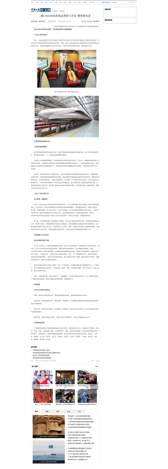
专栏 (74, 2)
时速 (42, 361)
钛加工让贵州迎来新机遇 (41, 355)
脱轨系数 (53, 361)
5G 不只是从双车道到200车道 (78, 454)
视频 (70, 2)
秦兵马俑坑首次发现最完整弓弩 (49, 436)
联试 (45, 361)
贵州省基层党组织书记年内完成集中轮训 (46, 353)
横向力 (48, 361)
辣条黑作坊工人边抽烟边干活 (78, 459)
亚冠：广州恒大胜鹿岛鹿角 (43, 404)
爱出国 (85, 2)
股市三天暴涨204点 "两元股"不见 (79, 440)
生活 (60, 2)
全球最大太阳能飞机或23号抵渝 (78, 432)
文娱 (56, 2)
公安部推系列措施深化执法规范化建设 (81, 421)
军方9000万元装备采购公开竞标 (78, 424)
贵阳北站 (37, 361)
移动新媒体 (107, 2)
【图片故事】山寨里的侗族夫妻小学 (65, 386)
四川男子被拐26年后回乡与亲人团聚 (87, 386)
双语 (79, 2)
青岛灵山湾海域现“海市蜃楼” (49, 462)
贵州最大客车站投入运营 (41, 350)
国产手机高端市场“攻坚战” (77, 435)
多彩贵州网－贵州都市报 (38, 21)
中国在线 (54, 11)
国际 (41, 2)
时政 (37, 2)
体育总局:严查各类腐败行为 (77, 451)
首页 (32, 2)
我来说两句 (96, 21)
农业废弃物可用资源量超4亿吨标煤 (79, 427)
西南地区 (62, 11)
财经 (51, 2)
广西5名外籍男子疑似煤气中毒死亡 (79, 457)
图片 (65, 2)
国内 (46, 2)
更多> (97, 366)
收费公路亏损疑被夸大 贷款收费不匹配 (81, 443)
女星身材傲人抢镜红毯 (43, 386)
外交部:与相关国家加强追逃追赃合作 (80, 419)
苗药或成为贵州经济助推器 (42, 358)
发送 (88, 21)
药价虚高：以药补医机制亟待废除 (79, 416)
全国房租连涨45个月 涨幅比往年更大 (80, 438)
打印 (82, 21)
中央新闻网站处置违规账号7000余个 (80, 448)
